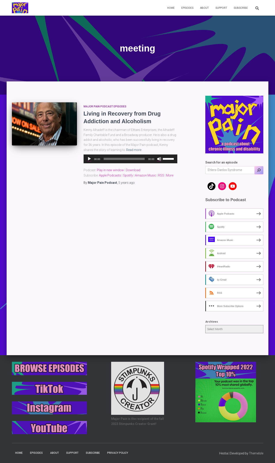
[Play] (89, 159)
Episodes (187, 7)
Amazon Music (145, 175)
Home (171, 7)
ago (126, 182)
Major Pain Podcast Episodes (105, 106)
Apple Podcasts (110, 175)
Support (221, 7)
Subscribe (241, 7)
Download (133, 170)
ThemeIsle (256, 453)
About (204, 7)
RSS (161, 175)
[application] (130, 158)
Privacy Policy (117, 452)
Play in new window (110, 170)
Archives (211, 321)
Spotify (128, 175)
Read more (133, 150)
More (169, 175)
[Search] (258, 170)
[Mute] (159, 159)
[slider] (124, 159)
